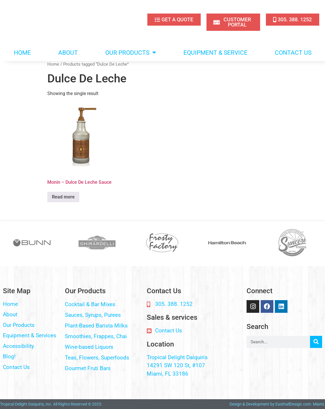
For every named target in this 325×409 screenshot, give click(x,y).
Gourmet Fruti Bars (88, 368)
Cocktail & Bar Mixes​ (90, 304)
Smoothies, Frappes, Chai (96, 336)
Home (53, 64)
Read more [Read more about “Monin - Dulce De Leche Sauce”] (63, 197)
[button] (103, 304)
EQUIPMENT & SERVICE (215, 52)
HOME (22, 52)
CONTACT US (293, 52)
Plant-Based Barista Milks (96, 325)
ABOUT (68, 52)
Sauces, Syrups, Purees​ (93, 315)
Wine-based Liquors (89, 347)
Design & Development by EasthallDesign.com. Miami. (277, 404)
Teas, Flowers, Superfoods (97, 357)
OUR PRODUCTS (130, 52)
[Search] (316, 342)
